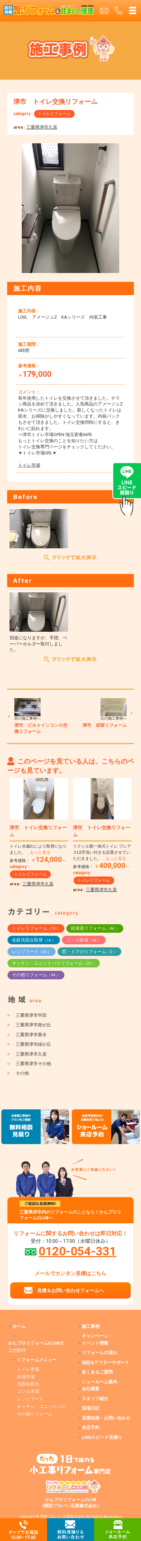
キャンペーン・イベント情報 (97, 1339)
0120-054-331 (77, 1251)
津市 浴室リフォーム (104, 725)
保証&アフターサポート (105, 1362)
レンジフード (31, 951)
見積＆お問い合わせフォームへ (70, 1290)
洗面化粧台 (28, 1383)
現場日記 (90, 1408)
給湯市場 (26, 1376)
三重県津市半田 (31, 1015)
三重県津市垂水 (31, 1034)
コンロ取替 (83, 940)
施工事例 (90, 1326)
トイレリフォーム (54, 113)
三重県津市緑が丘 (33, 1044)
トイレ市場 (29, 465)
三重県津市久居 (41, 127)
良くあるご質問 (97, 1372)
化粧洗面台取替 (34, 940)
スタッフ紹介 (95, 1398)
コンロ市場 (28, 1391)
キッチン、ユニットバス (41, 1406)
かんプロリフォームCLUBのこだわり (36, 1347)
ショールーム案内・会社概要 (102, 1385)
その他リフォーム (36, 974)
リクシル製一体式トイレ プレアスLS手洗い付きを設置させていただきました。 (102, 852)
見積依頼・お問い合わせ (106, 1417)
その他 (22, 1073)
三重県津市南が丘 (33, 1024)
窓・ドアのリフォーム (89, 951)
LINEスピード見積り (102, 1437)
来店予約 (90, 1427)
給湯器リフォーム (95, 928)
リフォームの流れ (99, 1352)
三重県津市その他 (33, 1063)
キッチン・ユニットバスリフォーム (53, 963)
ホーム (19, 1326)
